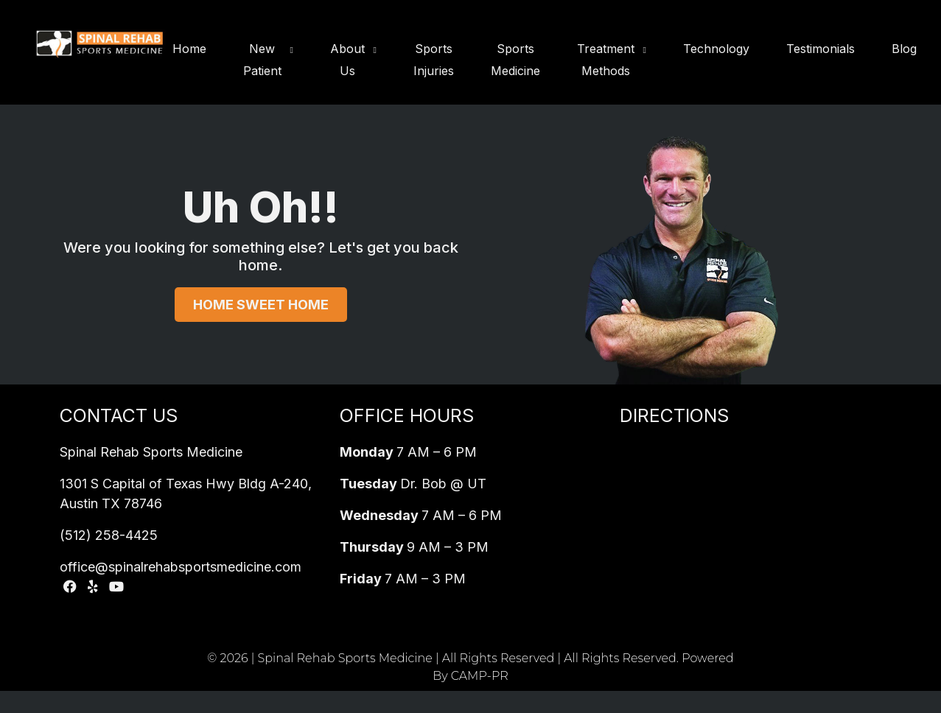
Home (189, 48)
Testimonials (820, 48)
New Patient (262, 59)
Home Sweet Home (261, 304)
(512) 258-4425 (109, 535)
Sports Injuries (433, 59)
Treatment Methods (605, 59)
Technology (716, 48)
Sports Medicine (515, 59)
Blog (904, 48)
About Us (347, 59)
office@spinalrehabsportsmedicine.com (180, 567)
